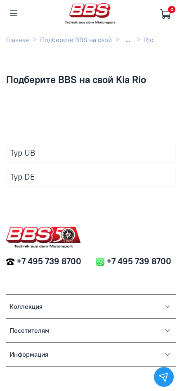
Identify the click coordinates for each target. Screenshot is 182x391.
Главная (17, 40)
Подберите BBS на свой (76, 40)
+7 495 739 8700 (49, 261)
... (127, 39)
